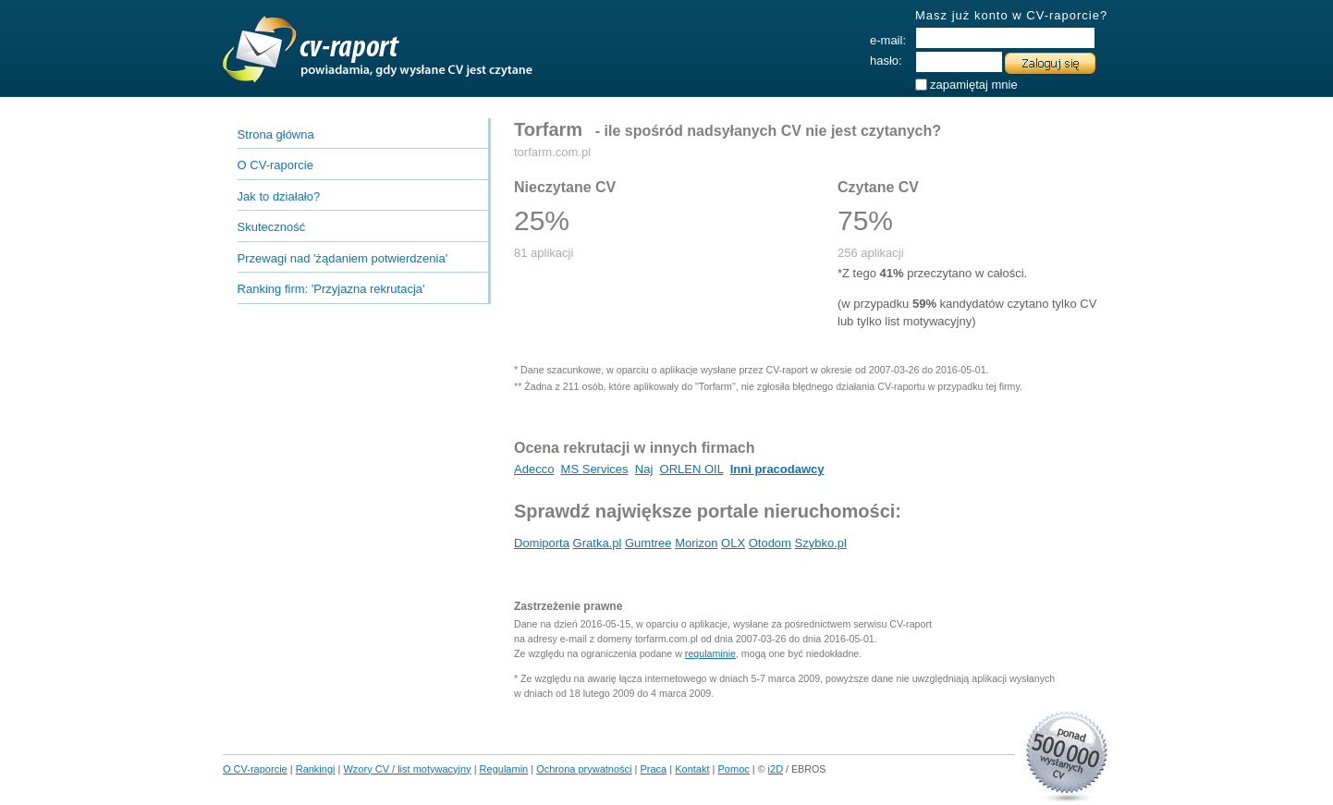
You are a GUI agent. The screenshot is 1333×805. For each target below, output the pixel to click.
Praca (654, 769)
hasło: (886, 60)
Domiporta (541, 543)
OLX (733, 543)
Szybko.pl (821, 543)
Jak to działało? (279, 196)
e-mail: (888, 40)
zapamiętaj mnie (974, 81)
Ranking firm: (331, 289)
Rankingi (316, 769)
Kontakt (692, 769)
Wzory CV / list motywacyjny (407, 769)
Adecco (534, 469)
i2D (776, 769)
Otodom (770, 543)
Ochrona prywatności (583, 769)
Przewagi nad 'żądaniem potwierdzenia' (343, 258)
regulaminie (710, 653)
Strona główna (276, 134)
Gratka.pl (597, 543)
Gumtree (648, 543)
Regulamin (504, 769)
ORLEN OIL (692, 469)
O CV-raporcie (275, 165)
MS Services (595, 469)
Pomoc (734, 769)
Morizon (696, 543)
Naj (644, 469)
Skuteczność (272, 227)
